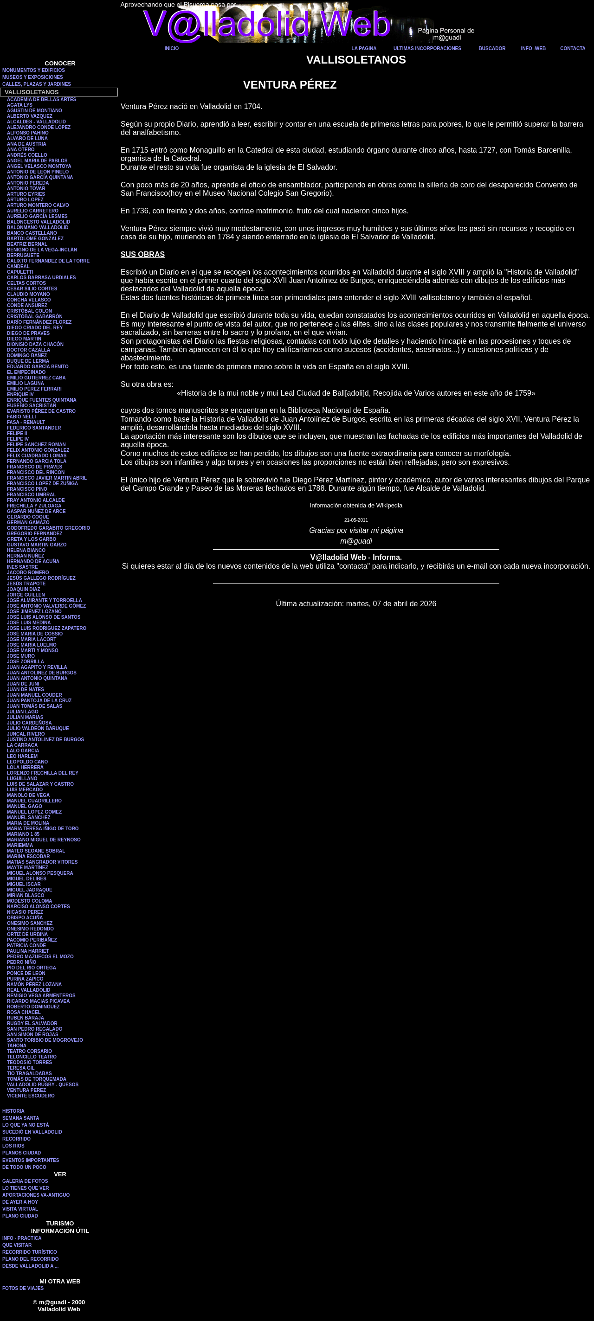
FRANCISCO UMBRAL (31, 494)
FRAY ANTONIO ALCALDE (36, 500)
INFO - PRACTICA (21, 1238)
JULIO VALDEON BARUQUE (38, 728)
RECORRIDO (16, 1138)
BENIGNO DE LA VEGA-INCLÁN (42, 249)
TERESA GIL (21, 1068)
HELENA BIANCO (26, 550)
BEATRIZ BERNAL (27, 244)
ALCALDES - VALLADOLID (36, 121)
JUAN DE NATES (25, 689)
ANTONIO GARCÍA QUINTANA (40, 177)
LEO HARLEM (22, 756)
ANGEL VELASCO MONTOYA (39, 166)
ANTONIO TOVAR (26, 188)
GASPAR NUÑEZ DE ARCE (36, 511)
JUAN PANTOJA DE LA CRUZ (39, 700)
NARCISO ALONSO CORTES (38, 906)
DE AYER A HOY (20, 1202)
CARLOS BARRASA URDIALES (41, 277)
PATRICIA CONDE (26, 945)
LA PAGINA (364, 48)
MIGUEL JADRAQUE (29, 889)
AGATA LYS (19, 105)
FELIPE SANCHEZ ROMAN (36, 444)
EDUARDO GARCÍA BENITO (38, 366)
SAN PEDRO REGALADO (34, 1029)
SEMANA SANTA (20, 1118)
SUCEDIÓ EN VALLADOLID (32, 1132)
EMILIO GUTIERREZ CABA (36, 377)
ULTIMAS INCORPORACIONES (427, 48)
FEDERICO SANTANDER (34, 427)
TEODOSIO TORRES (29, 1062)
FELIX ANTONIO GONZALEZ (38, 450)
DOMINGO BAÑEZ (27, 355)
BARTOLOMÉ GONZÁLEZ (35, 238)
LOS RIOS (13, 1145)
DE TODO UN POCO (24, 1167)
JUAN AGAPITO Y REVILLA (37, 667)
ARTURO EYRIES (26, 194)
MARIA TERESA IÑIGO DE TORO (43, 828)
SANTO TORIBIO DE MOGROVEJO (45, 1040)
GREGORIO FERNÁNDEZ (34, 533)
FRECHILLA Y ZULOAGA (34, 505)
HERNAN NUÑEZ (25, 555)
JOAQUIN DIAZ (23, 589)
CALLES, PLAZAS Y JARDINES (36, 84)
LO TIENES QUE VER (25, 1188)
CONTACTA (573, 48)
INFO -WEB (533, 48)
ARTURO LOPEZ (25, 199)
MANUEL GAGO (24, 806)
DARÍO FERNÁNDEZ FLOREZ (39, 322)
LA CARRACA (22, 745)
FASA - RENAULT (26, 422)
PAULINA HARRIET (28, 951)
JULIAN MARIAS (25, 717)
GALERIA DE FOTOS (25, 1181)
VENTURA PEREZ (26, 1090)
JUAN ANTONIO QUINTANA (37, 678)
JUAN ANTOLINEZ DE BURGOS (42, 672)
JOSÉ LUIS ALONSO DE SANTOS (43, 617)
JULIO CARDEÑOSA (29, 722)
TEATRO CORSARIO (29, 1051)
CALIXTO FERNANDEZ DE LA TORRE (48, 260)
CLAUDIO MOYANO (28, 294)
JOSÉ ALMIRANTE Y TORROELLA (44, 600)
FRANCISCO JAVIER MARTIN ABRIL (47, 478)
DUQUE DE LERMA (28, 361)
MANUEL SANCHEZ (29, 817)
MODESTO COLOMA (29, 901)
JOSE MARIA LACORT (31, 639)
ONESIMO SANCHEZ (29, 923)
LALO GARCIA (23, 750)
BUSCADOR (492, 48)
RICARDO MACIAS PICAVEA (38, 1001)
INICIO (172, 48)
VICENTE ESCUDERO (31, 1095)
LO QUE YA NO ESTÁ (25, 1125)
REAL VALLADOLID (29, 990)
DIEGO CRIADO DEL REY (35, 327)
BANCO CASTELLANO (32, 233)
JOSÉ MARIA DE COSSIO (35, 633)
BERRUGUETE (23, 255)
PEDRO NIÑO (21, 962)
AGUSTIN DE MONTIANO (34, 110)
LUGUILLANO (22, 778)
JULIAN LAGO (23, 711)
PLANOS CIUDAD (21, 1152)
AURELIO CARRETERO (32, 210)
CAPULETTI (20, 272)
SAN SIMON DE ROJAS (32, 1034)
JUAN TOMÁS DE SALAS (34, 706)
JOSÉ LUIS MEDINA (29, 622)
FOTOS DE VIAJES (23, 1288)
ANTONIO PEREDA (28, 183)
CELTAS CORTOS (26, 283)
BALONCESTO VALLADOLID (38, 221)
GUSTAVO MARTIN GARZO (37, 544)
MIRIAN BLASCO (26, 895)
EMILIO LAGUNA (25, 383)
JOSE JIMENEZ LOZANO (34, 611)
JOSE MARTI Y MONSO (32, 650)
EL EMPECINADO (26, 372)
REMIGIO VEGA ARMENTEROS (41, 995)
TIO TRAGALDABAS (29, 1073)
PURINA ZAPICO (25, 978)
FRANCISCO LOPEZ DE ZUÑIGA (42, 483)
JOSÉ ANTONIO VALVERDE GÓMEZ (46, 606)
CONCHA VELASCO (29, 299)
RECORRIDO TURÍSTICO (29, 1252)
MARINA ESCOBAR (28, 856)
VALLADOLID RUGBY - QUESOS (42, 1084)
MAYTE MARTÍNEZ (27, 867)
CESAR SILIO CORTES (32, 288)
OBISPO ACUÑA (25, 917)
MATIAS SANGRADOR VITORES (42, 862)
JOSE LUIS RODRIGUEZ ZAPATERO (46, 628)
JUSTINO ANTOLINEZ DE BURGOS (45, 739)
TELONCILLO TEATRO (32, 1056)
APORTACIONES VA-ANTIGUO (36, 1195)
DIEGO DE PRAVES (28, 333)
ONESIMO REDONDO (30, 928)
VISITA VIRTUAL (20, 1209)
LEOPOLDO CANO (27, 761)
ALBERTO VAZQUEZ (29, 116)
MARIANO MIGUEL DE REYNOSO (44, 839)
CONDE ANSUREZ (27, 305)
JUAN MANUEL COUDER (34, 695)
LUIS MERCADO (25, 789)
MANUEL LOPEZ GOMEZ (34, 811)
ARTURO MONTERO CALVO (38, 205)
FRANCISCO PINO (27, 489)
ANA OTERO (21, 149)
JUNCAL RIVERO (26, 734)
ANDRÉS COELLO (27, 155)
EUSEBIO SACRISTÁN (31, 405)
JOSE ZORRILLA (25, 661)
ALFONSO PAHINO (28, 132)
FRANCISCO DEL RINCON (36, 472)
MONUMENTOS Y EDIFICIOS (33, 70)
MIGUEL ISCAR (24, 884)
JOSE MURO (21, 656)
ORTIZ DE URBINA (27, 934)
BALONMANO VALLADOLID (38, 227)
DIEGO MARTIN (24, 338)
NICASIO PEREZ (25, 912)
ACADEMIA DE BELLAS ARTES (41, 99)
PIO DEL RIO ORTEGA (31, 967)
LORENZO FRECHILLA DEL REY (42, 773)
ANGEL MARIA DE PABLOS (37, 160)
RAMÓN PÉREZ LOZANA (34, 984)
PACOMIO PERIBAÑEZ (32, 940)
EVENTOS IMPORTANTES (30, 1160)
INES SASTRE (22, 567)
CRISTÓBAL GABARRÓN (35, 316)
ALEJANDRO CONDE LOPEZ (39, 127)
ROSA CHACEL (24, 1012)
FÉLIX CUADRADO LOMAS (36, 455)
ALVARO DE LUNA (27, 138)
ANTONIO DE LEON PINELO (38, 171)
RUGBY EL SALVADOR (32, 1023)
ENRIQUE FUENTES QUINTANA (42, 400)
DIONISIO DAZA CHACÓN (35, 344)
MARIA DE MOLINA (28, 823)
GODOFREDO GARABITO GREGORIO (48, 528)
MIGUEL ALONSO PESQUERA (40, 873)
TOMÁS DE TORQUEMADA (36, 1079)
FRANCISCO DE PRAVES (34, 466)
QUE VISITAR (17, 1245)
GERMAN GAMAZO (28, 522)
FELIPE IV (18, 439)
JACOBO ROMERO (28, 572)
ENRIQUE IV (20, 394)
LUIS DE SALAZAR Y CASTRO (40, 784)
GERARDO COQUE (28, 516)
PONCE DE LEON (26, 973)
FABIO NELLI (21, 416)
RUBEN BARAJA (25, 1017)
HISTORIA (13, 1111)
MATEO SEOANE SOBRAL (36, 850)
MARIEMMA (20, 845)
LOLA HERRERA (25, 767)
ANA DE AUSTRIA (26, 144)
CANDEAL (18, 266)
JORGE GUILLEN (26, 594)
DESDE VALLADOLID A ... (30, 1266)
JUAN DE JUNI (23, 683)
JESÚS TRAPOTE (26, 583)
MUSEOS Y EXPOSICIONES (32, 77)
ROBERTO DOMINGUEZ (33, 1006)
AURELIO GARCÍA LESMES (37, 216)
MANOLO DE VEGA (28, 795)
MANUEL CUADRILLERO (34, 800)
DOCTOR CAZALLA (28, 350)
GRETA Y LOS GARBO (31, 539)
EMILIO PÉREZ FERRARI (34, 388)
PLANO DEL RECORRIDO (30, 1259)
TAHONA (16, 1045)
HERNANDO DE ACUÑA (33, 561)
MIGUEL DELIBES (26, 878)
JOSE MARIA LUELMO (32, 645)
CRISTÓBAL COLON (29, 311)
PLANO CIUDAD (20, 1215)
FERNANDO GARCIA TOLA (36, 461)
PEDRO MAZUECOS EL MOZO (40, 956)
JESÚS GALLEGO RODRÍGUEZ (41, 578)
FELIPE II (17, 433)
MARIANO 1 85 (23, 834)
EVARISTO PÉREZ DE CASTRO (41, 411)
